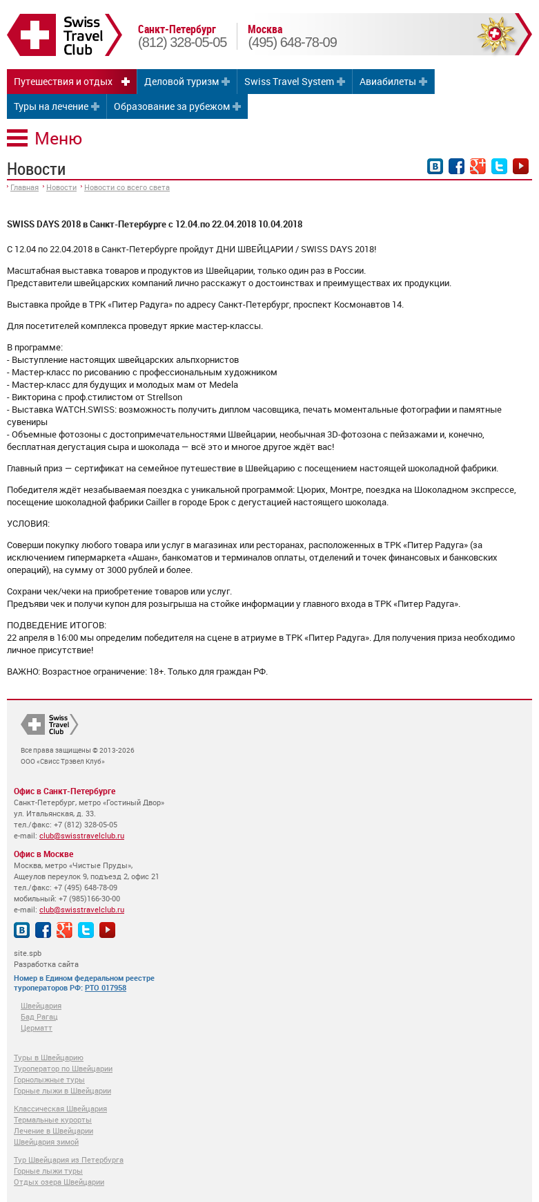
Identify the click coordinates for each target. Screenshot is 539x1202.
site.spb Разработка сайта (46, 958)
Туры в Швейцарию (49, 1057)
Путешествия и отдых (63, 81)
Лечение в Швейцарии (53, 1130)
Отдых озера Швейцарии (59, 1181)
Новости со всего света (127, 187)
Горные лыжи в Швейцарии (62, 1090)
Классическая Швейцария (60, 1108)
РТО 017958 (105, 987)
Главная (24, 187)
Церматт (36, 1027)
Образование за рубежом (172, 106)
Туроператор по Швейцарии (63, 1068)
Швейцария (41, 1005)
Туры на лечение (51, 106)
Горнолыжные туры (49, 1079)
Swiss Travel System (289, 81)
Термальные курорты (53, 1119)
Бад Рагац (39, 1016)
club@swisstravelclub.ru (81, 835)
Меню (58, 138)
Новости (61, 187)
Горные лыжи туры (48, 1170)
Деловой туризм (181, 81)
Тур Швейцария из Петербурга (69, 1159)
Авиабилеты (388, 81)
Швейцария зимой (46, 1141)
